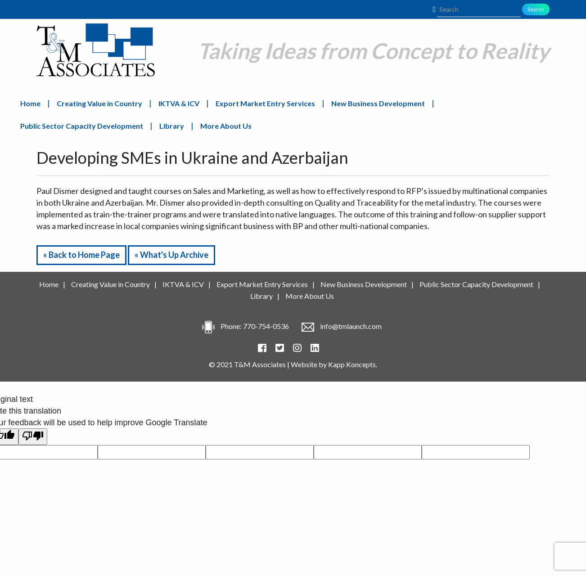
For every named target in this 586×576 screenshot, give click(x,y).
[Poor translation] (32, 436)
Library (171, 126)
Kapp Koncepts (352, 364)
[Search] (479, 9)
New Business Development (378, 103)
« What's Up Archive (171, 255)
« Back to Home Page (81, 255)
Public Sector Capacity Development (81, 126)
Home (30, 103)
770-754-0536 (266, 326)
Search (535, 9)
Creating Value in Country (99, 103)
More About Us (226, 126)
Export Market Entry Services (265, 103)
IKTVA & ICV (178, 103)
